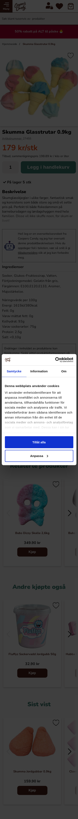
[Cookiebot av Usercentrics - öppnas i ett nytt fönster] (55, 359)
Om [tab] (64, 371)
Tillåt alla (39, 442)
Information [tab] (39, 371)
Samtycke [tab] (14, 371)
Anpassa (39, 455)
